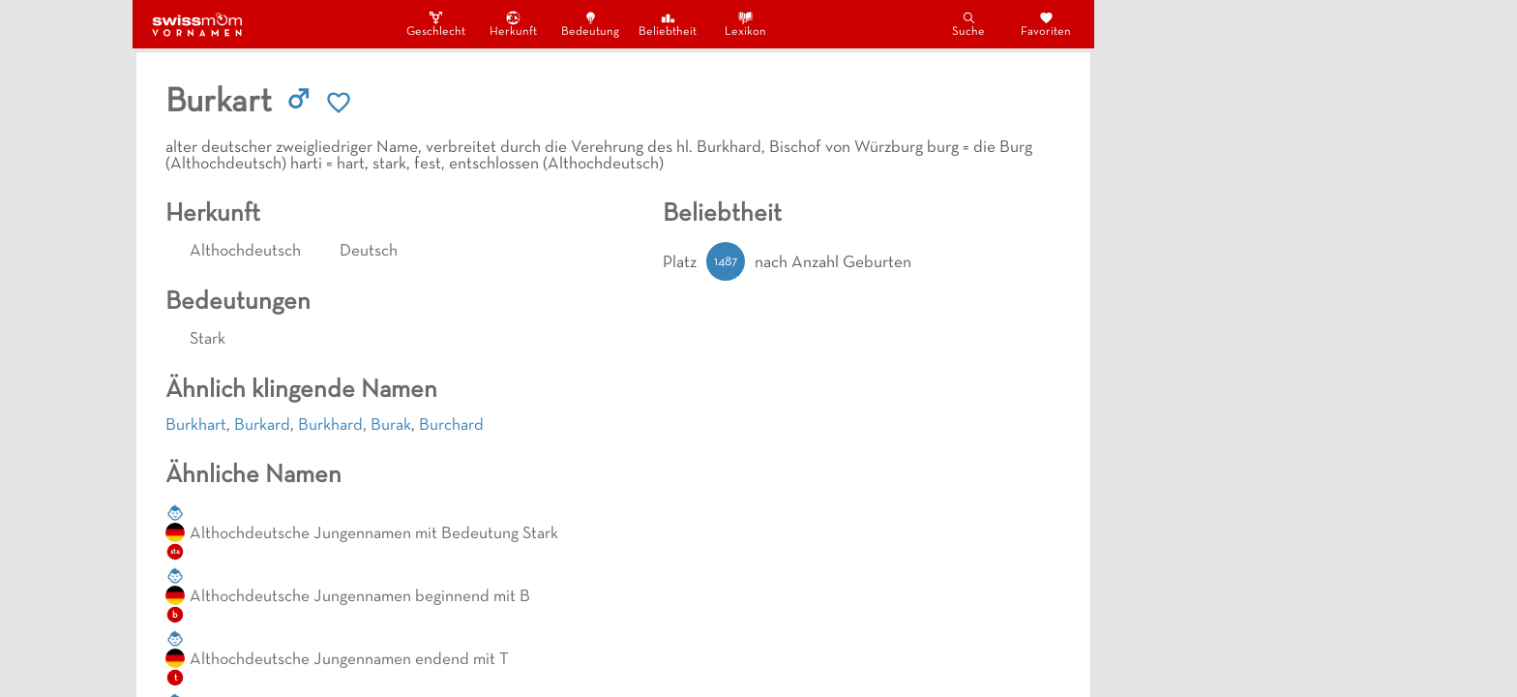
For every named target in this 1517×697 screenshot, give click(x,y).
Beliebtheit (668, 24)
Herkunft (513, 24)
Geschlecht (435, 24)
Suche (968, 24)
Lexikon (745, 24)
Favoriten (1046, 24)
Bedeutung (590, 24)
